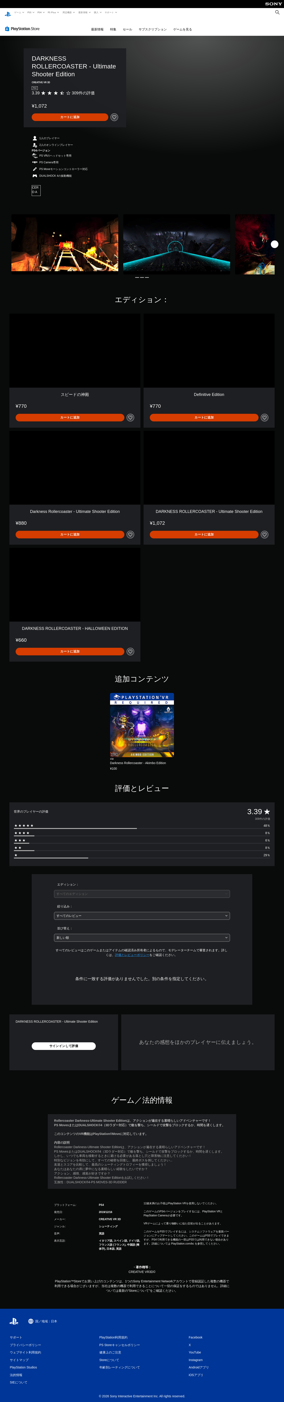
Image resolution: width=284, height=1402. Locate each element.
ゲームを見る (182, 25)
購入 (96, 12)
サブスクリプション (153, 25)
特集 (113, 25)
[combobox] (142, 890)
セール (127, 25)
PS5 (29, 12)
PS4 (40, 12)
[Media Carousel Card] (64, 240)
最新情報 (83, 12)
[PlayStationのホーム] (8, 12)
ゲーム (17, 12)
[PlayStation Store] (23, 24)
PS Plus (52, 12)
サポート (109, 12)
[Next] (274, 240)
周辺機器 (67, 12)
